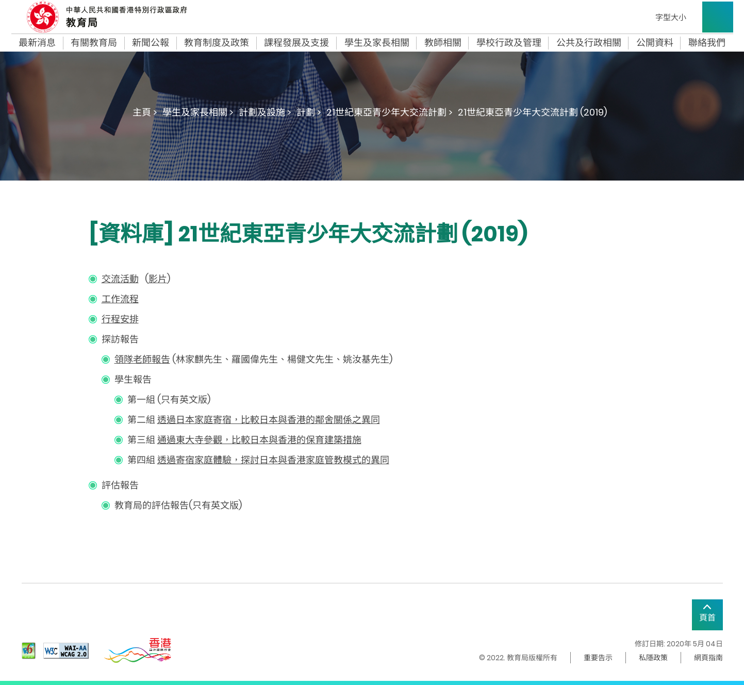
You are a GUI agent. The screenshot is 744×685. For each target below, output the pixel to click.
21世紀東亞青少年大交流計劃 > (389, 112)
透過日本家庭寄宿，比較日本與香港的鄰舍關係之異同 (268, 419)
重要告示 (598, 658)
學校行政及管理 (508, 43)
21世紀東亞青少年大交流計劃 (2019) (532, 112)
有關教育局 (94, 43)
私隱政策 (653, 658)
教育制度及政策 (216, 43)
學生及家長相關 (376, 43)
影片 (157, 278)
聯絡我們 (706, 43)
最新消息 (37, 43)
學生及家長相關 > (198, 112)
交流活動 (120, 278)
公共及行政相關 (588, 43)
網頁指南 (708, 658)
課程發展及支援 (296, 43)
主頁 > (145, 112)
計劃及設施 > (265, 112)
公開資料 (654, 43)
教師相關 (442, 43)
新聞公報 (150, 43)
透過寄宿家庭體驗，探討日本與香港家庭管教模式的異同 (273, 459)
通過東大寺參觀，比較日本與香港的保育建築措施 (259, 439)
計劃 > (308, 112)
